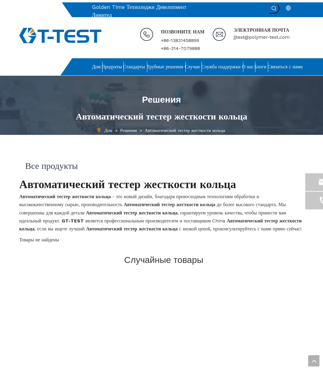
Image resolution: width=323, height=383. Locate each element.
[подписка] (294, 335)
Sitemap (256, 376)
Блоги (24, 344)
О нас (24, 335)
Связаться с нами (34, 352)
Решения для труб (35, 311)
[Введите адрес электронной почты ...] (259, 335)
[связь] (197, 277)
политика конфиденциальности (47, 360)
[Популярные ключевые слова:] (274, 8)
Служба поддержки (36, 327)
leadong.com (232, 376)
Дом (23, 287)
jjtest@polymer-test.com (262, 37)
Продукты (28, 295)
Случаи (25, 319)
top (313, 360)
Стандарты (29, 303)
